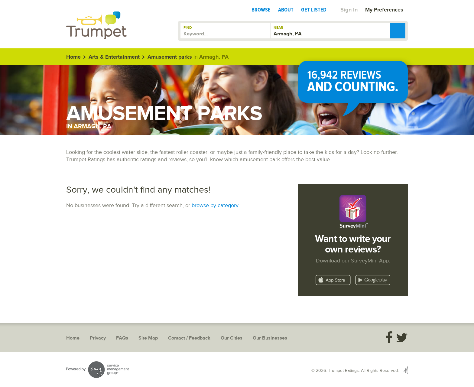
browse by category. (216, 205)
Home (73, 57)
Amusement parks (170, 57)
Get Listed (313, 9)
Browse (261, 9)
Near (278, 27)
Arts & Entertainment (114, 57)
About (286, 9)
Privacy (98, 338)
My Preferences (384, 10)
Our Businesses (270, 338)
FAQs (122, 338)
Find (187, 27)
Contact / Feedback (189, 338)
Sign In (349, 10)
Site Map (148, 338)
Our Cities (231, 338)
